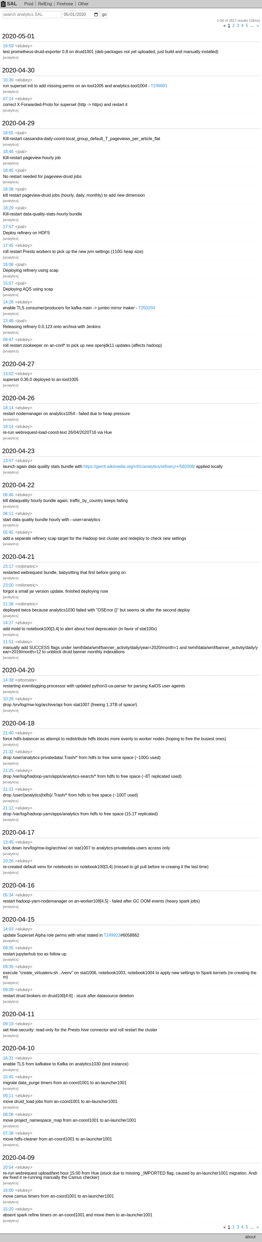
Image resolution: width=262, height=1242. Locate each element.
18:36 (8, 189)
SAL (9, 3)
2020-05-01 (18, 36)
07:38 (8, 1133)
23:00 (8, 585)
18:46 (8, 151)
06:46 (8, 495)
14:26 (8, 302)
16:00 (8, 1190)
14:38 (8, 680)
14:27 (8, 622)
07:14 (8, 98)
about (250, 1237)
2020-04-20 (18, 670)
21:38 (8, 604)
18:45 (8, 170)
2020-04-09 (18, 1158)
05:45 (8, 532)
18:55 (8, 133)
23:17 (8, 566)
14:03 (8, 929)
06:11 (8, 513)
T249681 (159, 86)
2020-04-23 (18, 451)
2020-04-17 (18, 832)
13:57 (8, 460)
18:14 (8, 408)
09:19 (8, 1024)
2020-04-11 (18, 1014)
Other (83, 4)
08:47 (8, 339)
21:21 (8, 789)
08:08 (8, 1114)
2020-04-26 (18, 398)
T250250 (146, 308)
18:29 (8, 208)
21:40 (8, 733)
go (104, 14)
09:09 (8, 989)
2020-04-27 (18, 364)
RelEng (45, 4)
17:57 (8, 226)
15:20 (8, 1209)
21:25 (8, 770)
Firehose (65, 4)
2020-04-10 (18, 1048)
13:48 (8, 321)
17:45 (8, 245)
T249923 (112, 935)
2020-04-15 (18, 919)
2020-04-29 (18, 123)
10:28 (8, 699)
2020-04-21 (18, 557)
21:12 (8, 808)
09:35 (8, 948)
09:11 (8, 1095)
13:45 (8, 842)
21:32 (8, 751)
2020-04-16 (18, 885)
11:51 (8, 642)
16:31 (8, 1058)
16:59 (8, 46)
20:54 (8, 1167)
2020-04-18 (18, 723)
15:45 (8, 1077)
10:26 (8, 861)
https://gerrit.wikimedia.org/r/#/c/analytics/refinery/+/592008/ (139, 466)
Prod (28, 4)
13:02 (8, 373)
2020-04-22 (18, 485)
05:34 (8, 895)
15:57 (8, 283)
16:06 (8, 264)
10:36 (8, 80)
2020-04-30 (18, 70)
